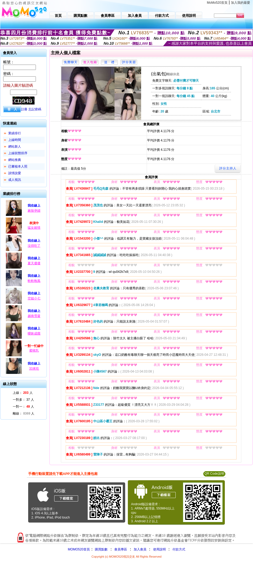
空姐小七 (34, 298)
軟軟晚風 (34, 281)
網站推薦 (14, 160)
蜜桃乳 (34, 350)
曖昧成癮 (34, 333)
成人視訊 (14, 180)
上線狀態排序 (17, 153)
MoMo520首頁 (217, 3)
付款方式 (178, 549)
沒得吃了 (34, 246)
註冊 (24, 109)
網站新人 (14, 146)
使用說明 (159, 549)
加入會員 (140, 549)
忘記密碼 (34, 109)
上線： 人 (23, 393)
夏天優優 (34, 263)
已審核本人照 (17, 166)
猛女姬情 (34, 227)
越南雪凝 (34, 316)
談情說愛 (14, 173)
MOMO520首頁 (79, 549)
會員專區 (120, 549)
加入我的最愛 (240, 3)
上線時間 (14, 140)
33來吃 (34, 368)
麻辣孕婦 (34, 210)
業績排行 (14, 133)
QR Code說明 (214, 473)
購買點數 (101, 549)
